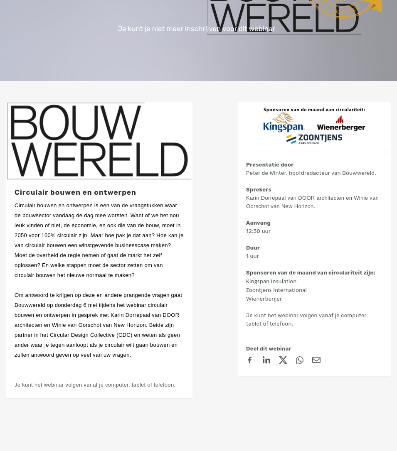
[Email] (316, 361)
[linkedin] (266, 361)
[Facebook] (250, 361)
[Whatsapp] (300, 361)
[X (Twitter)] (283, 361)
